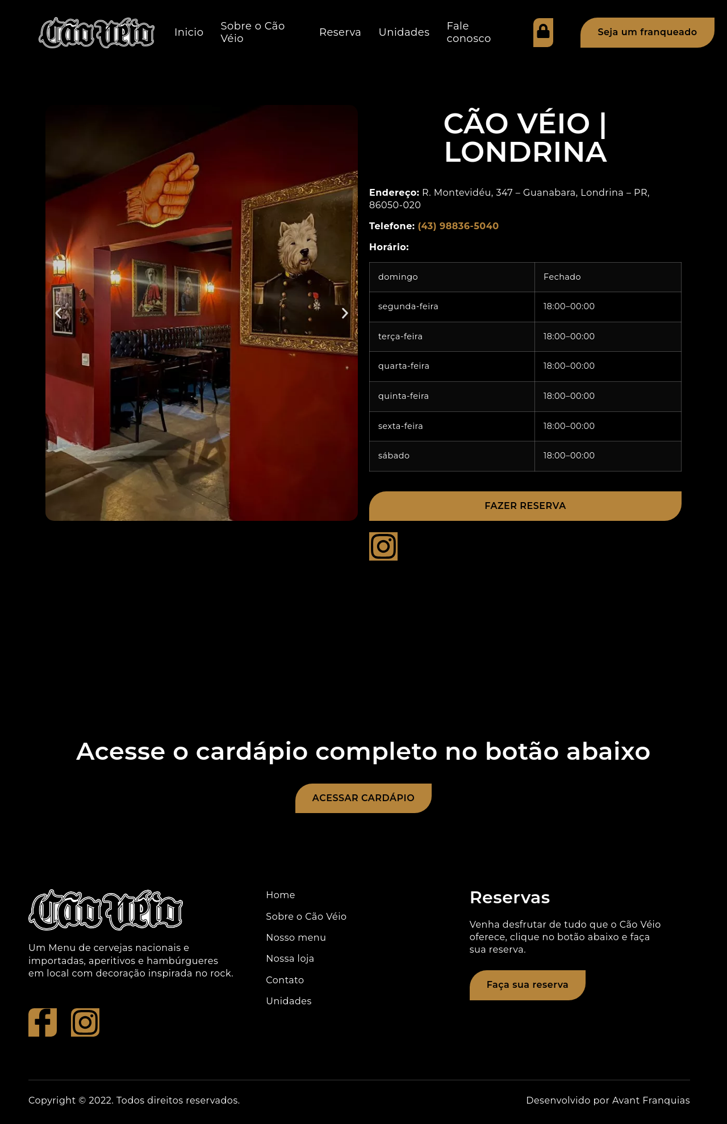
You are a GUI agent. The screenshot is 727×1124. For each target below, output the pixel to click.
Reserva (340, 32)
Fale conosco (468, 32)
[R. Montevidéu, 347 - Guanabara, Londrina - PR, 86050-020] (363, 652)
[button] (58, 313)
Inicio (189, 32)
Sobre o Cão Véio (253, 32)
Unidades (403, 32)
